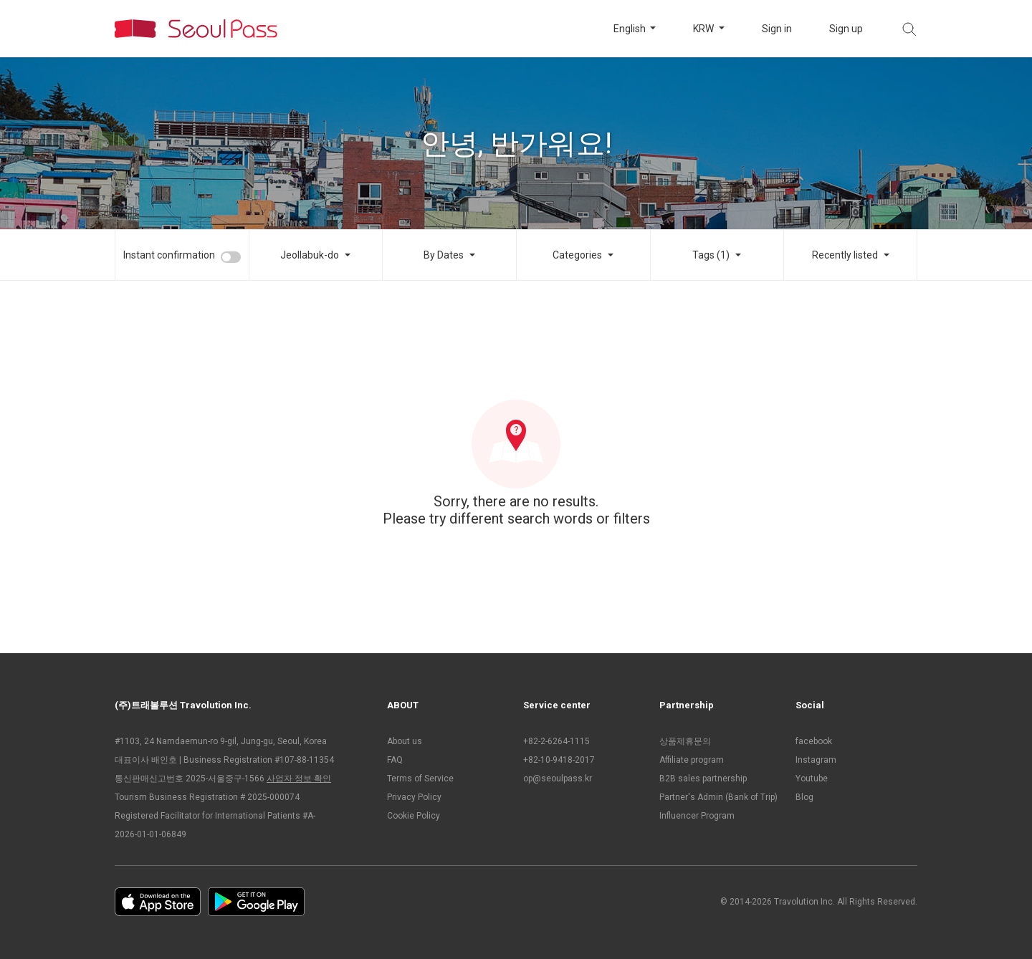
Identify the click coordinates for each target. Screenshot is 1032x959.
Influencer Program (697, 816)
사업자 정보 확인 (299, 779)
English (630, 28)
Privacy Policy (414, 797)
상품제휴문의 (685, 741)
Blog (804, 797)
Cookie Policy (413, 816)
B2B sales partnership (703, 779)
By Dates (444, 255)
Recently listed (845, 255)
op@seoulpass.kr (557, 779)
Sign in (777, 28)
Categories (577, 255)
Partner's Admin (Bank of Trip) (718, 797)
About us (404, 741)
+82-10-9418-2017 (559, 760)
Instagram (816, 760)
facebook (814, 741)
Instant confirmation (169, 255)
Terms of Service (420, 779)
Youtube (812, 779)
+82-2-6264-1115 (556, 741)
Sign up (846, 28)
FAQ (395, 760)
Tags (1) (711, 255)
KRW (704, 28)
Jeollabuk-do (309, 255)
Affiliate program (691, 760)
